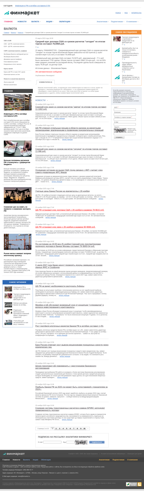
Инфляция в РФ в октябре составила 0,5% (32, 6)
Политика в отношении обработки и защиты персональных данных (24, 465)
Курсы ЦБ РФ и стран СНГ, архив (14, 72)
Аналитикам (102, 22)
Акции (35, 460)
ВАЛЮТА (35, 22)
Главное (6, 460)
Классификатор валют (11, 61)
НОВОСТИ (22, 22)
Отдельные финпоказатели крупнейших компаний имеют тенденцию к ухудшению (21, 313)
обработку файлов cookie (96, 467)
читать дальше (59, 118)
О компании (131, 22)
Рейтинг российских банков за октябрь (20, 304)
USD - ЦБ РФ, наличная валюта (14, 44)
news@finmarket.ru (24, 476)
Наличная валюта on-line (12, 74)
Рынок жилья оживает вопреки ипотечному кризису (17, 254)
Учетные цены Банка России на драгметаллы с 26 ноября (62, 191)
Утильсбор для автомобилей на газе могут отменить (20, 322)
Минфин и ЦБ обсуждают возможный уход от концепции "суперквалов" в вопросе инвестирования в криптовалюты (69, 306)
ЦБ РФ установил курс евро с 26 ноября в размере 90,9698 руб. (65, 227)
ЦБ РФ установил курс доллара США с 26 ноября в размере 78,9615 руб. (69, 210)
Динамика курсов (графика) (13, 59)
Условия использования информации (113, 453)
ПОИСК (118, 13)
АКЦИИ (49, 22)
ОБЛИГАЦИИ (64, 22)
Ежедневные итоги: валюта (12, 64)
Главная (6, 32)
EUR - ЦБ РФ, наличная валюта (14, 46)
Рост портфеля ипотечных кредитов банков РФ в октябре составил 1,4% (69, 326)
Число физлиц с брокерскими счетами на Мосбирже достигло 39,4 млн (130, 78)
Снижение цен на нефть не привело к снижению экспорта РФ (17, 209)
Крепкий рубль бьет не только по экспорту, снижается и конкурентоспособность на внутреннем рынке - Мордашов (130, 52)
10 (84, 428)
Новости (20, 32)
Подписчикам (117, 22)
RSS (126, 13)
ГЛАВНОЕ (8, 22)
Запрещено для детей (134, 453)
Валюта (13, 32)
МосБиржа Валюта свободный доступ (16, 54)
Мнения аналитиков (10, 84)
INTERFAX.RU (136, 13)
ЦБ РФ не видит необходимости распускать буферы (59, 286)
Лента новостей (9, 82)
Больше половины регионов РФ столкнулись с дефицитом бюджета (17, 162)
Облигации (46, 460)
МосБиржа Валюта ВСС (11, 56)
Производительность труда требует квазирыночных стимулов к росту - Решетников (129, 66)
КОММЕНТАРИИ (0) (45, 82)
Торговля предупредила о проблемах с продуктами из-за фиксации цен (21, 296)
